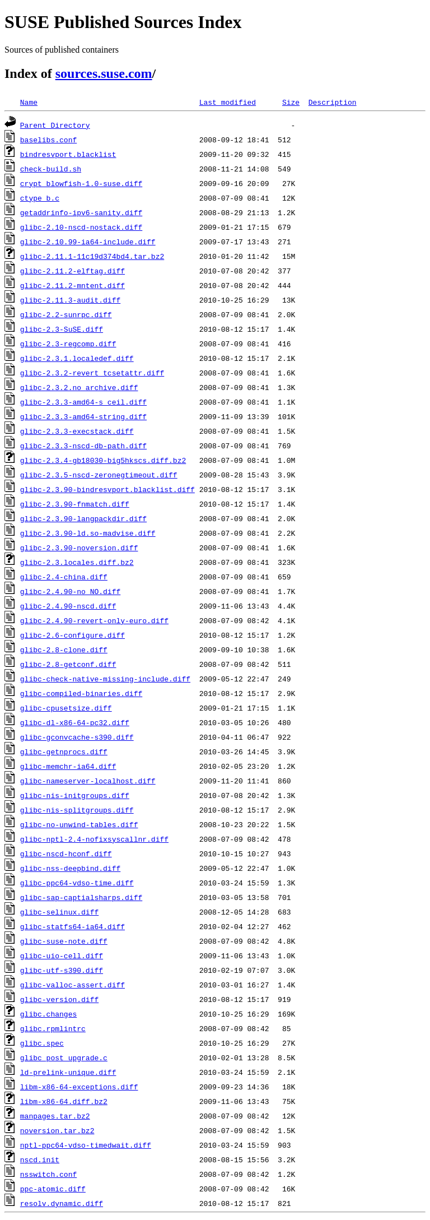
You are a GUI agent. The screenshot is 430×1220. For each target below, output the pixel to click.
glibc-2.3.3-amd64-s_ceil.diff (83, 402)
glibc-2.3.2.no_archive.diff (79, 387)
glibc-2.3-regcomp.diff (68, 343)
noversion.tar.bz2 (57, 1130)
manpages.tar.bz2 (55, 1116)
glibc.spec (42, 1043)
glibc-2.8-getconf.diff (68, 664)
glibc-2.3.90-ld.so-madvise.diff (88, 533)
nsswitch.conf (48, 1174)
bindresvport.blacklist (68, 154)
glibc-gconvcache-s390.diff (77, 737)
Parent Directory (55, 125)
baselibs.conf (48, 139)
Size (291, 102)
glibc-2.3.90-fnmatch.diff (74, 504)
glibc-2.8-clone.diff (64, 649)
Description (333, 102)
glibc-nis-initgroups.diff (74, 795)
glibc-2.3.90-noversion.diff (79, 547)
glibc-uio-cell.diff (61, 955)
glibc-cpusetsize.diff (66, 708)
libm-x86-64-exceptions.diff (79, 1087)
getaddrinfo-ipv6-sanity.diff (81, 212)
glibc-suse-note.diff (64, 941)
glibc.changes (48, 1014)
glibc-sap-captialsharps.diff (81, 897)
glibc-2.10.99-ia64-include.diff (88, 241)
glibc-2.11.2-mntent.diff (72, 285)
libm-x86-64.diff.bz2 (64, 1101)
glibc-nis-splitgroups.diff (77, 810)
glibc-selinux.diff (59, 912)
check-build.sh (50, 169)
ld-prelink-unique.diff (68, 1072)
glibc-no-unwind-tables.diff (79, 824)
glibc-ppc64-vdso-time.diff (77, 883)
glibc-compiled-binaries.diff (81, 693)
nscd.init (39, 1159)
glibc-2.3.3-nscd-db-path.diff (83, 445)
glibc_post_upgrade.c (64, 1057)
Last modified (227, 102)
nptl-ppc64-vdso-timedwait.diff (85, 1145)
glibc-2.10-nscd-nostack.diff (81, 227)
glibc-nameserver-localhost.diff (88, 781)
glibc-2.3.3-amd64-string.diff (83, 416)
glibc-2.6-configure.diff (72, 635)
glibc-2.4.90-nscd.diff (68, 606)
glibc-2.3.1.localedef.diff (77, 358)
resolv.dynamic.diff (61, 1203)
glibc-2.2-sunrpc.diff (66, 314)
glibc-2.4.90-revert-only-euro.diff (94, 620)
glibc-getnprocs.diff (64, 751)
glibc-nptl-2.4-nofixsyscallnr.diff (94, 839)
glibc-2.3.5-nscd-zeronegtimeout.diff (98, 475)
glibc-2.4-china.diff (64, 577)
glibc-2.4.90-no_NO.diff (70, 591)
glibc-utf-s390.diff (61, 970)
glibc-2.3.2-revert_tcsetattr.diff (92, 373)
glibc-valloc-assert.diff (72, 985)
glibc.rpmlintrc (53, 1028)
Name (29, 102)
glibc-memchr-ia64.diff (68, 766)
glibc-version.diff (59, 999)
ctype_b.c (39, 198)
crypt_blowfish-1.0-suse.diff (81, 183)
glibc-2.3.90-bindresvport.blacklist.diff (107, 489)
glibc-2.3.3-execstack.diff (77, 431)
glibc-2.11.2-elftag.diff (72, 271)
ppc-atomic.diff (53, 1189)
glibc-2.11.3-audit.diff (70, 300)
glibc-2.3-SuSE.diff (61, 329)
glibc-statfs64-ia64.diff (72, 926)
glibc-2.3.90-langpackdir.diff (83, 518)
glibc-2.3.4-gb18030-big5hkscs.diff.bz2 (103, 460)
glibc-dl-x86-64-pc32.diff (74, 722)
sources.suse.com (103, 73)
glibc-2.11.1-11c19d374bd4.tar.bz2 (92, 256)
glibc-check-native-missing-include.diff (105, 679)
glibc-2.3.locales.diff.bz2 (77, 562)
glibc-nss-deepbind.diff (70, 868)
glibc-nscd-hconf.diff (66, 853)
